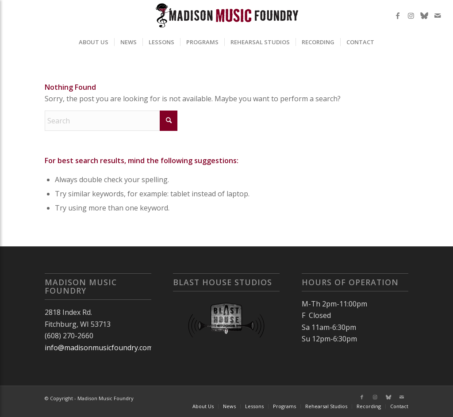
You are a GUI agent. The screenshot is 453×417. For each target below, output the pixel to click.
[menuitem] (93, 42)
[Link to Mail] (437, 15)
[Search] (111, 121)
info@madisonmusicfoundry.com (99, 347)
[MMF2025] (226, 15)
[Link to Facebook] (397, 15)
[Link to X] (424, 15)
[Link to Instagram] (411, 15)
